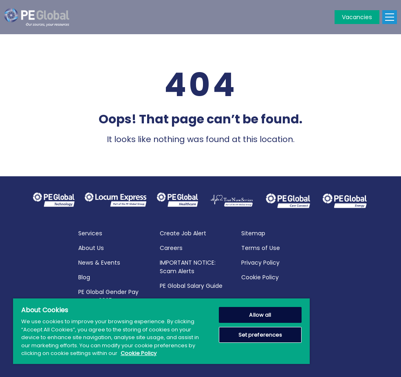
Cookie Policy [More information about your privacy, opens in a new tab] (138, 353)
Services (90, 232)
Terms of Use (260, 247)
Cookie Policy (260, 276)
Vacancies (357, 17)
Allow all (260, 315)
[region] (161, 331)
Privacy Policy (260, 262)
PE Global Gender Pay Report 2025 (108, 295)
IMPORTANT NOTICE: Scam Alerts (188, 266)
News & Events (99, 262)
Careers (171, 247)
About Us (91, 247)
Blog (84, 276)
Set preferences (260, 335)
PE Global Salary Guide (191, 285)
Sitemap (253, 232)
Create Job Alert (183, 232)
